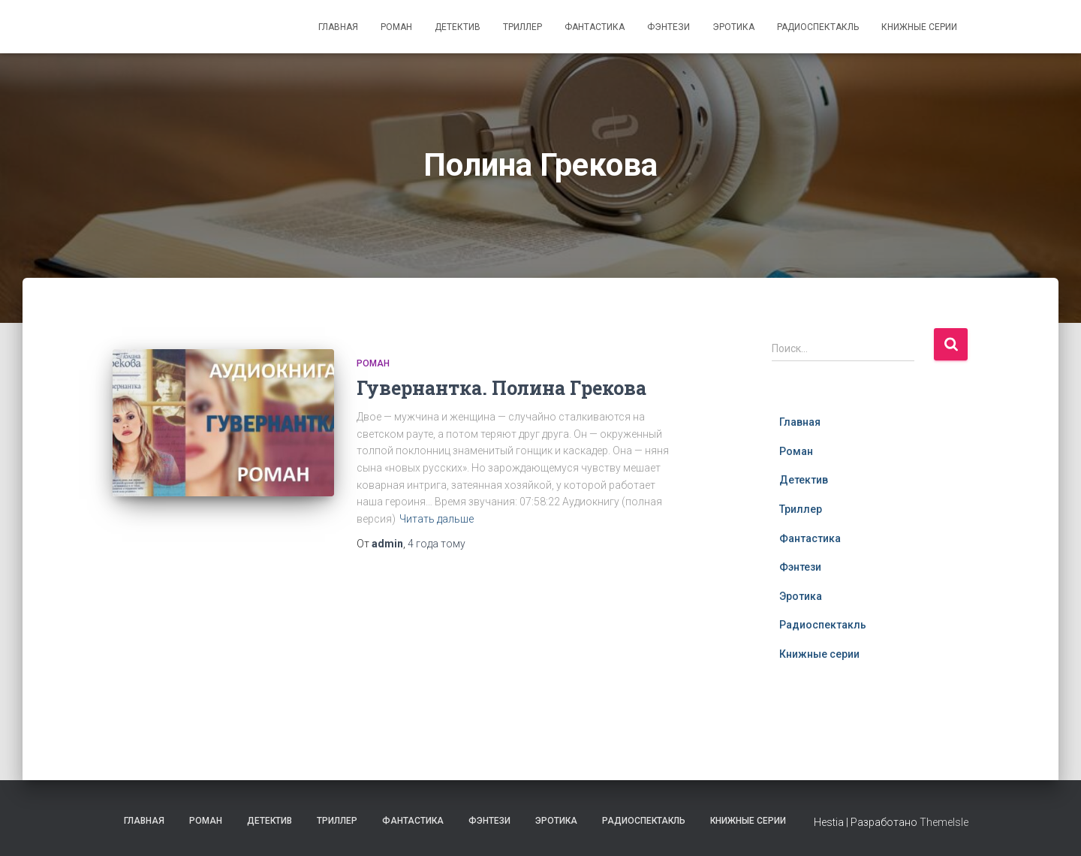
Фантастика (595, 27)
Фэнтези (668, 27)
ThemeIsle (944, 822)
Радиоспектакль (818, 27)
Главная (338, 27)
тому (436, 544)
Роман (396, 27)
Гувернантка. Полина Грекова (501, 387)
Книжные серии (919, 27)
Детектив (457, 27)
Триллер (522, 27)
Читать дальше (436, 519)
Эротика (733, 27)
